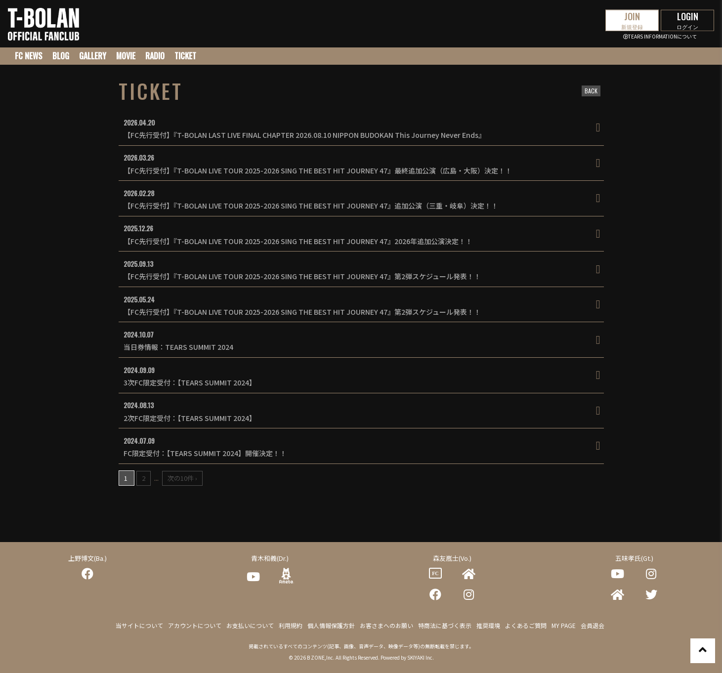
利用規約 (290, 625)
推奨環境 (488, 625)
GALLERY (92, 56)
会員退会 (592, 625)
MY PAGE (564, 625)
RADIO (155, 56)
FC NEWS (28, 56)
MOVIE (125, 56)
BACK (591, 90)
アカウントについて (194, 625)
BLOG (60, 56)
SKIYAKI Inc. (420, 657)
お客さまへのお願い (386, 625)
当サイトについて (139, 625)
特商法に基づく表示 (444, 625)
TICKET (185, 56)
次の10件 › (182, 478)
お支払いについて (250, 625)
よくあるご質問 (526, 625)
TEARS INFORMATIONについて (660, 36)
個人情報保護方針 (331, 625)
